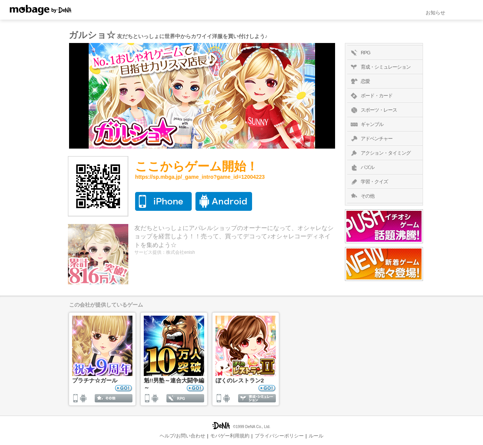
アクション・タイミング (380, 153)
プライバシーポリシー (279, 436)
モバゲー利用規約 (229, 436)
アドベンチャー (370, 139)
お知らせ (435, 12)
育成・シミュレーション (380, 67)
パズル (361, 167)
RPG (359, 53)
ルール (316, 436)
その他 (361, 196)
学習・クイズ (368, 182)
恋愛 (359, 81)
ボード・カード (370, 96)
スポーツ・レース (373, 110)
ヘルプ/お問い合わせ (182, 436)
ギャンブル (366, 124)
